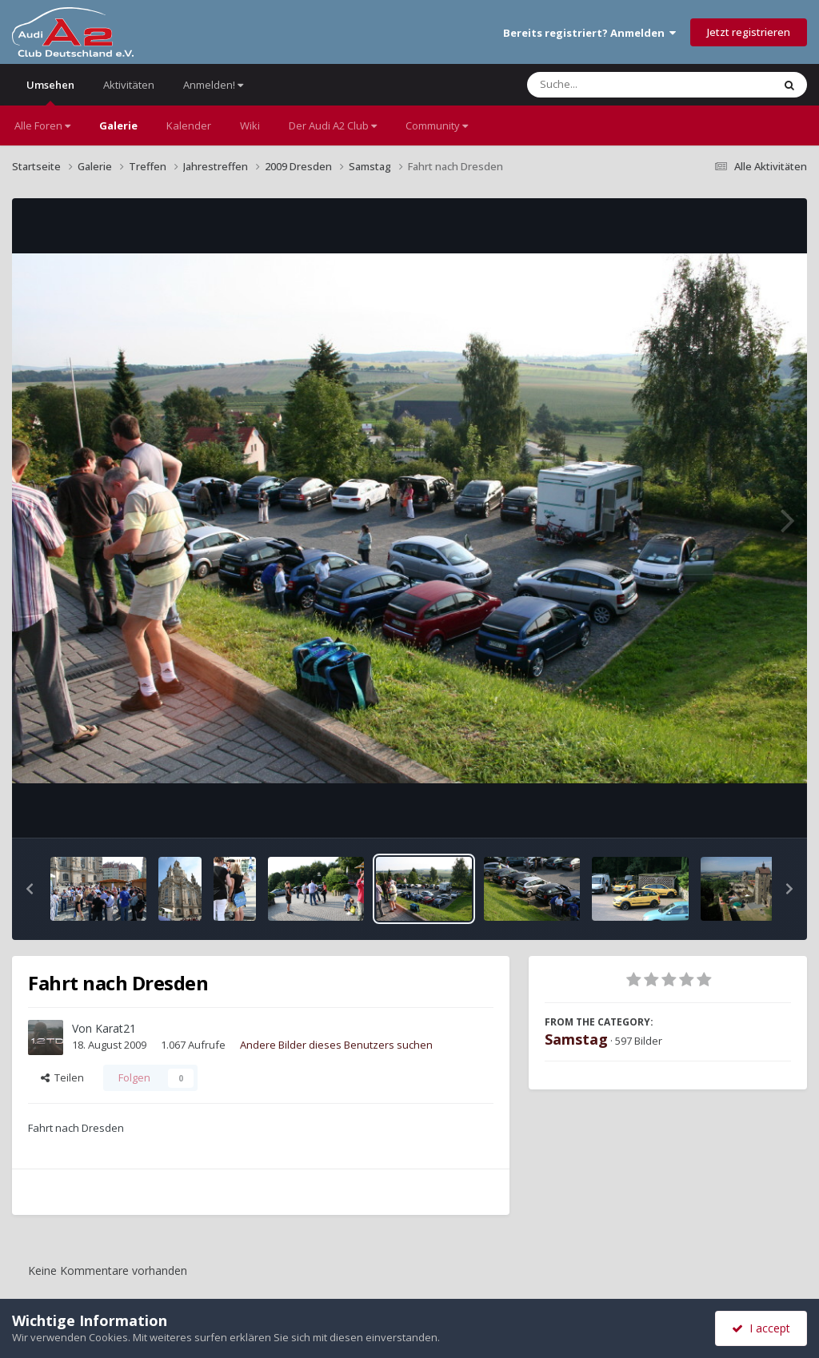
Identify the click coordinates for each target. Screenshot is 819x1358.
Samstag (576, 1039)
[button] (29, 888)
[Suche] (617, 85)
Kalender (188, 125)
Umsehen (50, 92)
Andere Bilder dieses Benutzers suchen (336, 1044)
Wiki (250, 125)
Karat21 (115, 1028)
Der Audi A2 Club (333, 125)
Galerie (118, 125)
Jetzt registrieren (748, 32)
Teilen (62, 1077)
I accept (761, 1328)
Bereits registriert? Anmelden (589, 33)
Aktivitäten (128, 85)
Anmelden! (213, 85)
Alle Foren (42, 125)
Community (437, 125)
